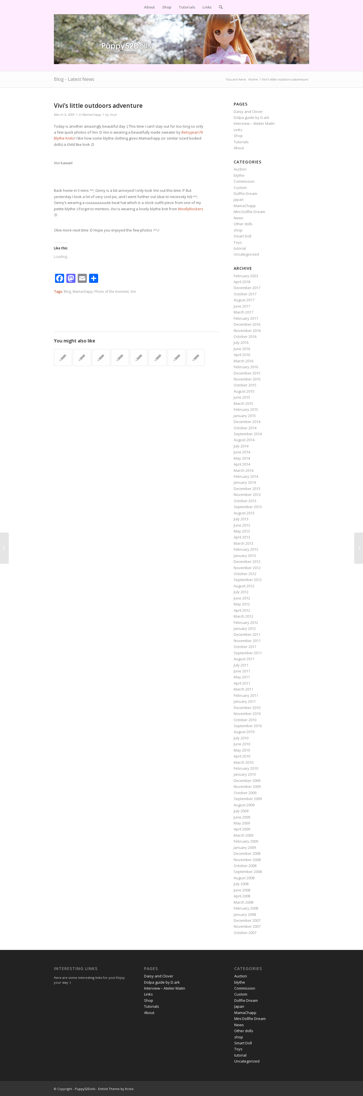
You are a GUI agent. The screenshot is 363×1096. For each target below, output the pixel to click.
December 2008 (247, 853)
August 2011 (244, 658)
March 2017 (243, 312)
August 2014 (244, 439)
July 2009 (241, 810)
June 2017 (242, 306)
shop (238, 230)
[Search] (219, 7)
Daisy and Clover (248, 111)
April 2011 (242, 683)
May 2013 (242, 531)
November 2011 (247, 640)
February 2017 (246, 318)
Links (238, 129)
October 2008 (245, 865)
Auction (240, 169)
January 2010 (245, 774)
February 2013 (246, 549)
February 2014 (246, 476)
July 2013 (241, 518)
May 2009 (242, 823)
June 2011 (242, 671)
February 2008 (246, 908)
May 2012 (242, 604)
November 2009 (247, 786)
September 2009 (248, 798)
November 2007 (247, 926)
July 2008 (241, 883)
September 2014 (248, 433)
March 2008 (243, 902)
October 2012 (245, 573)
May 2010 (242, 750)
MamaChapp (91, 115)
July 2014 (241, 446)
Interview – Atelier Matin (254, 123)
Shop (238, 135)
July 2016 (241, 342)
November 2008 (247, 859)
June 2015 (242, 397)
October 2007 (245, 932)
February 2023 (246, 275)
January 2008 (245, 914)
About (239, 147)
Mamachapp (83, 291)
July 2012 (241, 591)
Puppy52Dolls (85, 1089)
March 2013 (243, 543)
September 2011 (248, 652)
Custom (240, 187)
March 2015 (243, 403)
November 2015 (247, 379)
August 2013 (244, 513)
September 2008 (248, 871)
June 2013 (242, 525)
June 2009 (242, 817)
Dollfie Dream (245, 193)
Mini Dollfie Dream (249, 211)
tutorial (240, 248)
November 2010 (247, 713)
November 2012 (247, 567)
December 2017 (247, 287)
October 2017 (245, 293)
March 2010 (243, 762)
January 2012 (245, 628)
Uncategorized (246, 254)
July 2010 (241, 738)
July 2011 (241, 665)
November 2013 (247, 494)
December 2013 (247, 488)
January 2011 (245, 701)
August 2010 (244, 731)
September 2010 (248, 725)
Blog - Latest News (74, 79)
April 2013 (242, 537)
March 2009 (243, 835)
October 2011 (245, 646)
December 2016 (247, 324)
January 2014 (245, 482)
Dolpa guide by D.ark (251, 117)
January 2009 (245, 847)
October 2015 (245, 385)
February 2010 (246, 768)
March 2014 (243, 470)
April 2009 (242, 829)
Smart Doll (242, 236)
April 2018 (242, 281)
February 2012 (246, 622)
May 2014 (242, 458)
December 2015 (247, 373)
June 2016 (242, 348)
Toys (238, 242)
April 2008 (242, 896)
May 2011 (242, 677)
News (238, 217)
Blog (67, 291)
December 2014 (247, 421)
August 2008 (244, 877)
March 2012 (243, 616)
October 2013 (245, 500)
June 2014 (242, 452)
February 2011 (246, 695)
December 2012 (247, 561)
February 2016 (246, 366)
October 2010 (245, 719)
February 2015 (246, 409)
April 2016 (242, 354)
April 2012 (242, 610)
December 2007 (247, 920)
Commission (244, 181)
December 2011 (247, 634)
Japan (239, 199)
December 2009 (247, 780)
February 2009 (246, 841)
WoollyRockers (190, 208)
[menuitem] (149, 7)
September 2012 (248, 579)
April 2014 (242, 464)
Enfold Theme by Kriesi (116, 1089)
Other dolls (243, 223)
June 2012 (242, 598)
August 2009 (244, 804)
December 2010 (247, 707)
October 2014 (245, 427)
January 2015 (245, 415)
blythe (239, 175)
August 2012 (244, 585)
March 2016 (243, 360)
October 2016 (245, 336)
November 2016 (247, 330)
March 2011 (243, 689)
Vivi (133, 291)
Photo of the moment (111, 291)
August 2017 (244, 299)
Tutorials (241, 141)
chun (113, 115)
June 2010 (242, 743)
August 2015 (244, 391)
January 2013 (245, 555)
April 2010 (242, 756)
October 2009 (245, 792)
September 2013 (248, 506)
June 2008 (242, 890)
